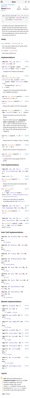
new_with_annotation (9, 78)
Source (3, 10)
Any (10, 309)
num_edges (8, 211)
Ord (3, 64)
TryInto (15, 357)
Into (13, 336)
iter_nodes (8, 189)
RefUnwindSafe (16, 259)
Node (7, 176)
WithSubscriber (15, 366)
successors (12, 145)
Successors (6, 68)
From (11, 330)
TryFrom (15, 349)
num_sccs (11, 101)
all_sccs (11, 110)
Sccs (14, 2)
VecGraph (5, 156)
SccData (16, 19)
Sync (12, 274)
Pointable (13, 346)
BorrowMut (13, 321)
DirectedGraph (12, 171)
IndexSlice (8, 98)
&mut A (18, 85)
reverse (10, 154)
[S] (13, 147)
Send (12, 267)
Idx (19, 15)
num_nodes (8, 179)
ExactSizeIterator (10, 196)
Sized (15, 312)
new (9, 67)
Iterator (9, 112)
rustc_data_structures (7, 4)
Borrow (11, 315)
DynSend (14, 236)
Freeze (13, 254)
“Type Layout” (17, 388)
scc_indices (12, 96)
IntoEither (13, 343)
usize (4, 103)
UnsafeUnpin (16, 286)
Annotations (6, 79)
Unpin (13, 280)
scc (6, 6)
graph (3, 6)
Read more (10, 186)
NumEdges (9, 208)
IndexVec (19, 17)
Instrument (13, 333)
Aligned (12, 306)
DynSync (14, 245)
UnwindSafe (15, 292)
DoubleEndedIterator (20, 194)
